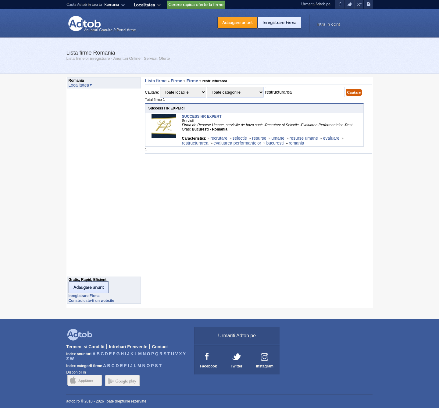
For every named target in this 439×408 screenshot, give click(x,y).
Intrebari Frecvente (128, 346)
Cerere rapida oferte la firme (195, 4)
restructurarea (195, 143)
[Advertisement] (91, 184)
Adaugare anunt (237, 22)
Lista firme (156, 80)
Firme (177, 80)
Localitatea (144, 5)
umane (277, 138)
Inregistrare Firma (279, 22)
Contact (160, 346)
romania (296, 143)
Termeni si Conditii (85, 346)
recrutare (218, 138)
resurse (259, 138)
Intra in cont (328, 24)
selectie (240, 138)
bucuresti (275, 143)
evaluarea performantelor (237, 143)
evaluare (331, 138)
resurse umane (304, 138)
